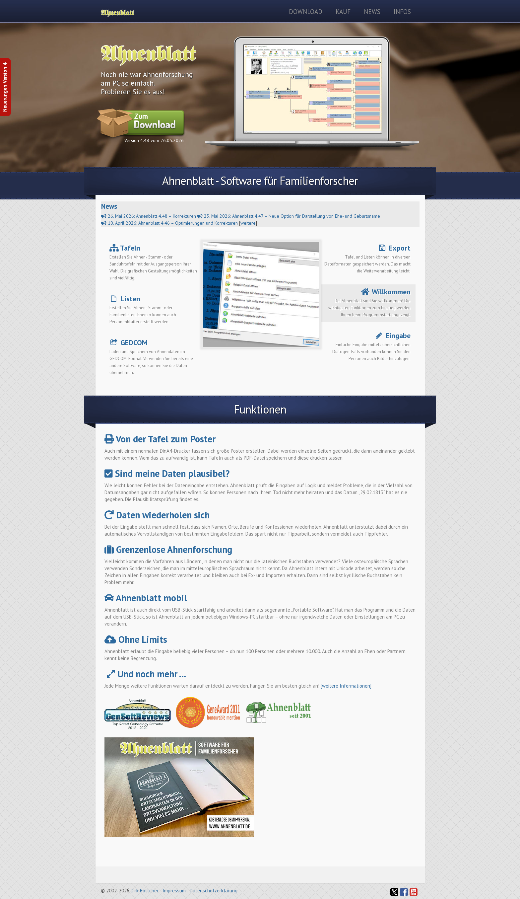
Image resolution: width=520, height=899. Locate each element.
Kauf (343, 12)
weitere (248, 223)
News (372, 12)
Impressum (174, 890)
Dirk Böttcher (145, 890)
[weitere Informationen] (346, 686)
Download (305, 12)
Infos (402, 12)
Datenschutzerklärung (213, 890)
